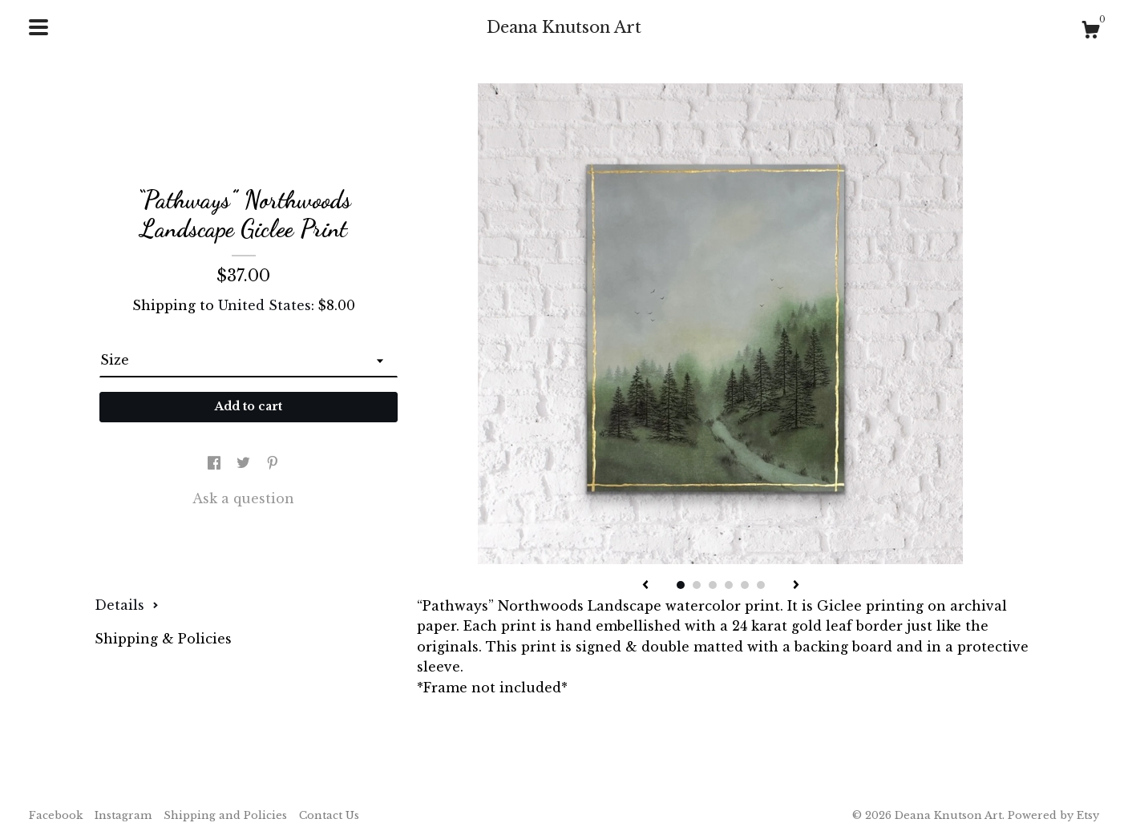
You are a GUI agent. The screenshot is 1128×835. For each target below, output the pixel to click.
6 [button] (761, 585)
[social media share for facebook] (216, 463)
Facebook (56, 815)
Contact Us (329, 815)
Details (127, 605)
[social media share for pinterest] (272, 463)
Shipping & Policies (163, 639)
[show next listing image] (796, 585)
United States (264, 305)
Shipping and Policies (225, 815)
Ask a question (243, 498)
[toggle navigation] (38, 27)
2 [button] (697, 585)
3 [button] (713, 585)
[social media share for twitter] (245, 463)
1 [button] (681, 585)
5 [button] (745, 585)
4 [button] (729, 585)
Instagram (123, 815)
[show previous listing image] (645, 585)
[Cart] (1090, 32)
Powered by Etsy (1053, 815)
